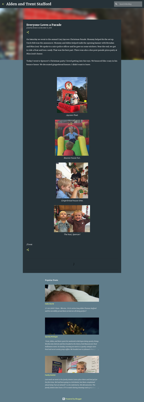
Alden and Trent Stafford (28, 4)
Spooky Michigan (51, 337)
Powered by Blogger (72, 399)
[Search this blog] (130, 4)
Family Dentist (50, 375)
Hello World (49, 304)
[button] (27, 32)
